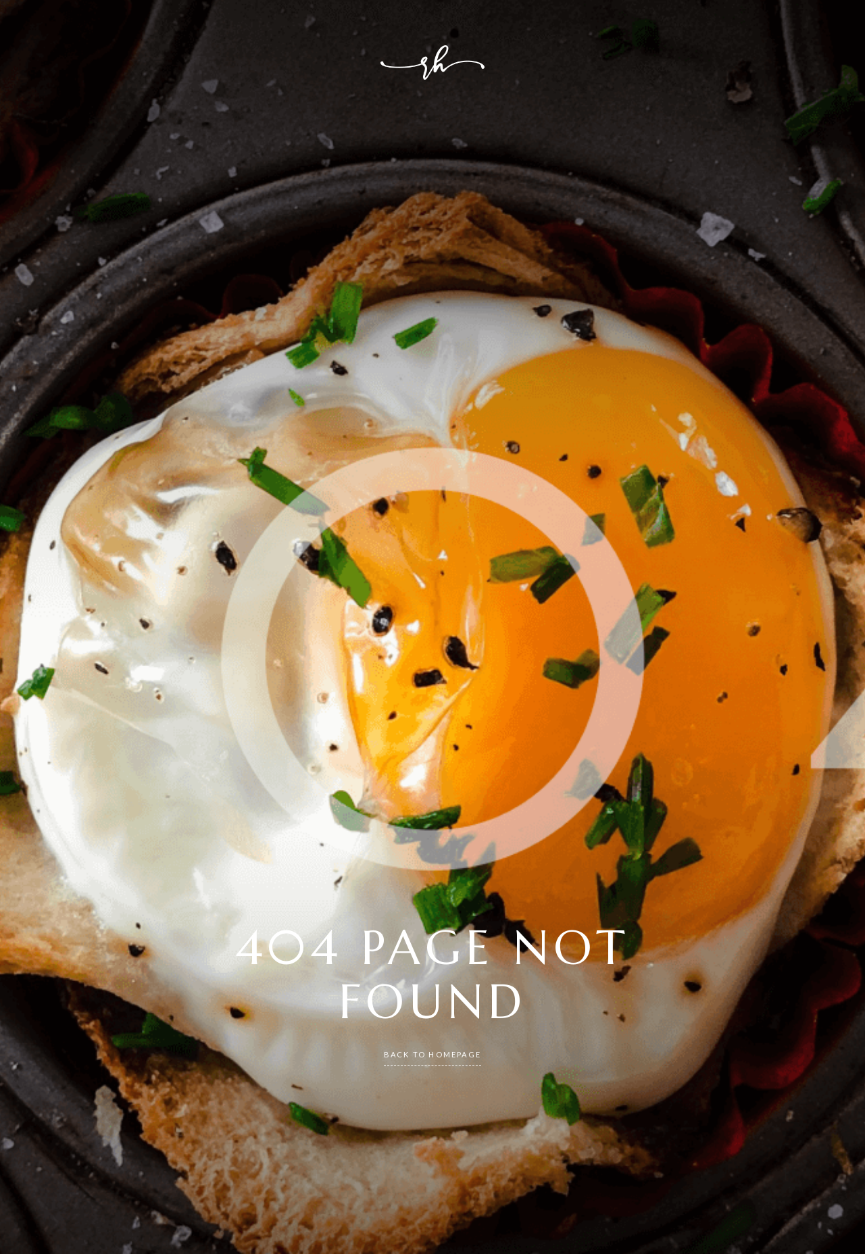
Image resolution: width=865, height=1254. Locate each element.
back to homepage (432, 1054)
